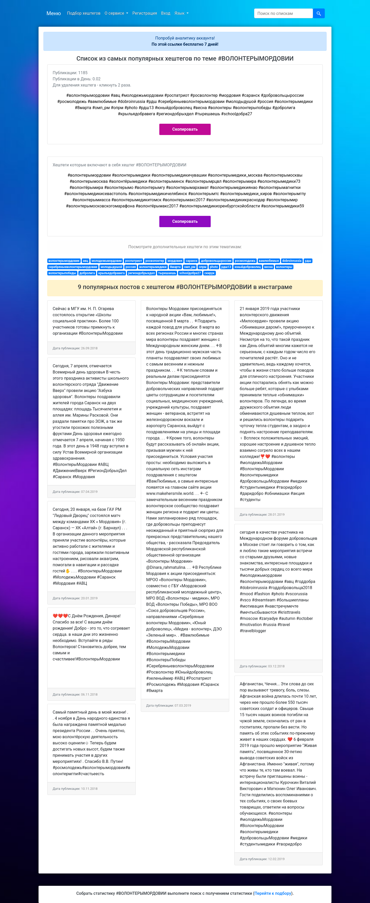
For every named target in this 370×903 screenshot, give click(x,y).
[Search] (283, 13)
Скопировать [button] (185, 129)
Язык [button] (180, 13)
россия (131, 267)
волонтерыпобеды (62, 273)
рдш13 (226, 267)
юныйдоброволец (248, 267)
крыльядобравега (111, 273)
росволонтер (154, 261)
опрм (202, 267)
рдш (308, 261)
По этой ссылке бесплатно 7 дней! (185, 44)
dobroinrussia (291, 261)
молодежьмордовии (106, 261)
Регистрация (144, 13)
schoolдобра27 (190, 273)
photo (214, 267)
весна (268, 267)
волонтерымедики (152, 267)
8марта (175, 267)
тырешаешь (167, 273)
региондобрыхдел (141, 273)
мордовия (175, 261)
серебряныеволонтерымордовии (73, 267)
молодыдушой (111, 267)
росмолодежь (245, 261)
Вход (165, 13)
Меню (54, 13)
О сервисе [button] (115, 13)
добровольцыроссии (216, 261)
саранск (192, 261)
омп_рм (190, 267)
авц (85, 261)
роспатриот (133, 261)
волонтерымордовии (64, 261)
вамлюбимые (269, 261)
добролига (87, 273)
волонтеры (284, 267)
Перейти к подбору (272, 893)
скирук (210, 273)
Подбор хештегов (83, 13)
